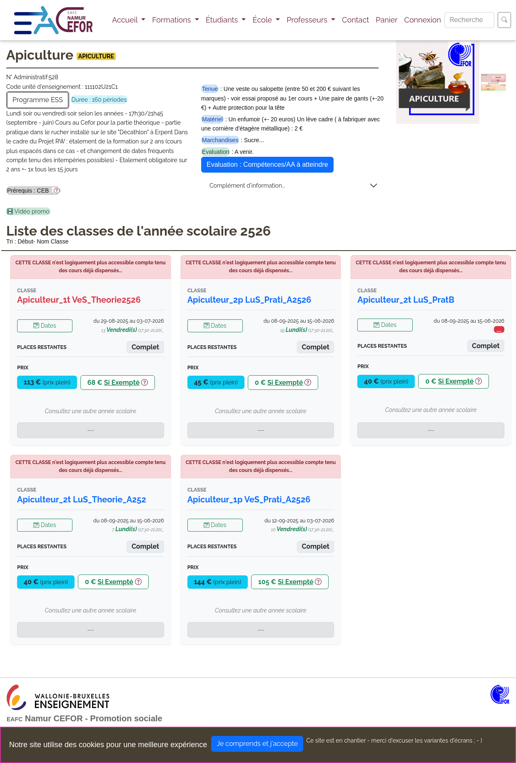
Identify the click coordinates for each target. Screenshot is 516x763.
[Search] (469, 20)
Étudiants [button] (223, 19)
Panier (386, 19)
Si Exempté (122, 383)
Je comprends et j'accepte (257, 744)
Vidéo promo (28, 211)
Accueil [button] (126, 19)
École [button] (263, 19)
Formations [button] (172, 19)
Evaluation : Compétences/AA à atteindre (267, 164)
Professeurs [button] (308, 19)
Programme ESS (37, 100)
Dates (44, 325)
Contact (355, 19)
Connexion (422, 19)
